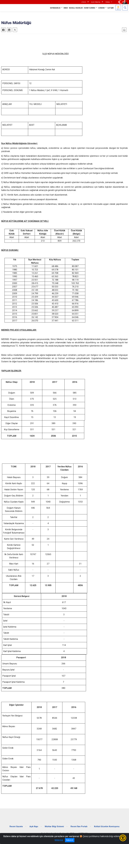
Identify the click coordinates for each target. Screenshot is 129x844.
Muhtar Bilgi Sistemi (54, 826)
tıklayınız (59, 840)
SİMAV (65, 8)
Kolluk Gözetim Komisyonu (106, 826)
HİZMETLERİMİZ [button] (89, 8)
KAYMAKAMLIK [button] (55, 8)
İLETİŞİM (111, 8)
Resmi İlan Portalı (79, 826)
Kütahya (108, 2)
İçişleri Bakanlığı (95, 2)
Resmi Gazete (16, 826)
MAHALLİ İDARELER (76, 8)
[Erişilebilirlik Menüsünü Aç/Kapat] (122, 837)
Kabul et (69, 840)
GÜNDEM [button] (101, 8)
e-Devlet (83, 2)
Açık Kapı (33, 826)
